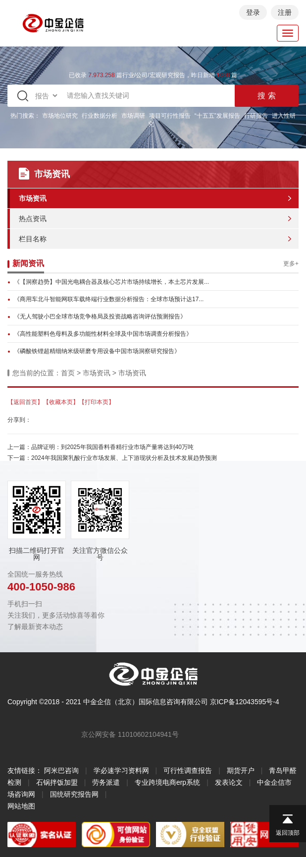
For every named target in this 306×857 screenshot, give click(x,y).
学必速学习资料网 (121, 770)
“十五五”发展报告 (217, 115)
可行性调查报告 (187, 770)
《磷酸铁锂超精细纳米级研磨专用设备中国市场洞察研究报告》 (97, 351)
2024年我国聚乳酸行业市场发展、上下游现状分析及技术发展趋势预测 (124, 457)
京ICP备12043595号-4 (244, 702)
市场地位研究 (60, 115)
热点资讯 (33, 219)
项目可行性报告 (170, 115)
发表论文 (229, 782)
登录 (253, 12)
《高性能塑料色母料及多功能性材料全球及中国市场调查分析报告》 (103, 333)
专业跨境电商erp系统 (167, 782)
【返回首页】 (25, 402)
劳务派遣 (106, 782)
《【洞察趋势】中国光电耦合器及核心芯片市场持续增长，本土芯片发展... (111, 281)
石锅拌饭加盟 (57, 782)
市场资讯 (33, 198)
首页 (68, 373)
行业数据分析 (99, 115)
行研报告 (256, 115)
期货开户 (241, 770)
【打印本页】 (96, 402)
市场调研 (133, 115)
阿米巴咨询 (61, 770)
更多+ (291, 264)
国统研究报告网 (74, 794)
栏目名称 (33, 239)
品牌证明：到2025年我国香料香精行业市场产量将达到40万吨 (112, 447)
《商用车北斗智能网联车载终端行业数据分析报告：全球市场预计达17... (109, 299)
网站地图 (21, 806)
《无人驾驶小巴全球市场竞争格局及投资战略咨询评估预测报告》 (100, 316)
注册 (285, 12)
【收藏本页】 (61, 402)
